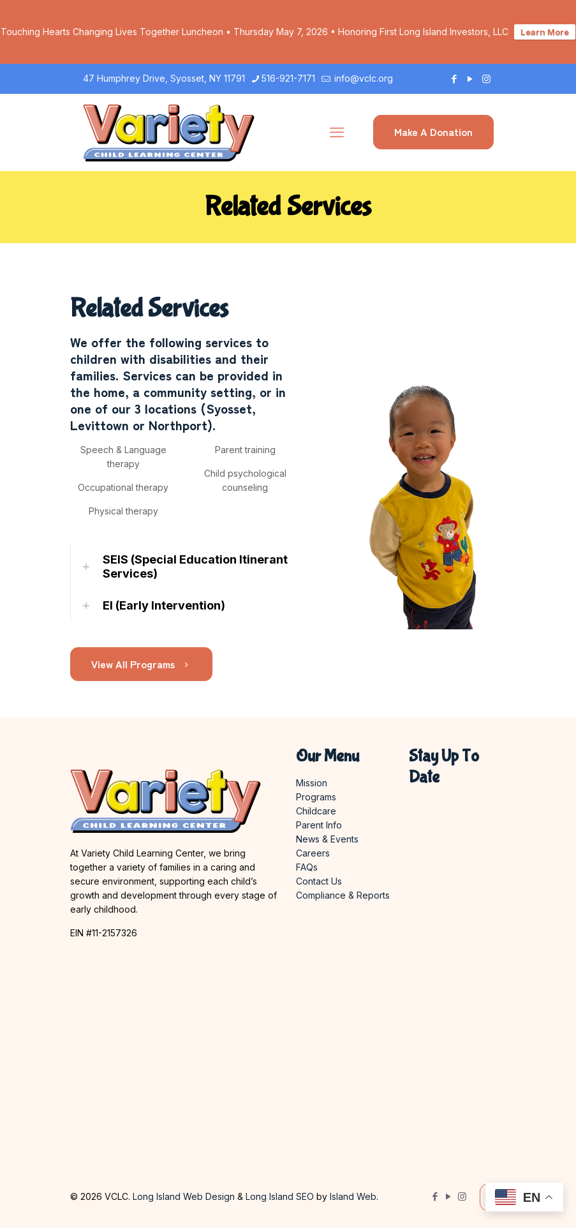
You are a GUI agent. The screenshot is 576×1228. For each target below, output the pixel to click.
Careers (313, 853)
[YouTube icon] (470, 79)
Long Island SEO (280, 1196)
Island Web (353, 1196)
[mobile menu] (337, 132)
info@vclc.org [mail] (362, 78)
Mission (311, 782)
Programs (316, 796)
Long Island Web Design (184, 1196)
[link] (184, 567)
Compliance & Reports (343, 895)
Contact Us (319, 881)
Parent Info (319, 825)
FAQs (307, 867)
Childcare (316, 810)
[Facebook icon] (454, 79)
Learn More (545, 32)
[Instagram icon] (486, 79)
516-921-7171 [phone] (288, 78)
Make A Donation (433, 131)
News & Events (327, 839)
